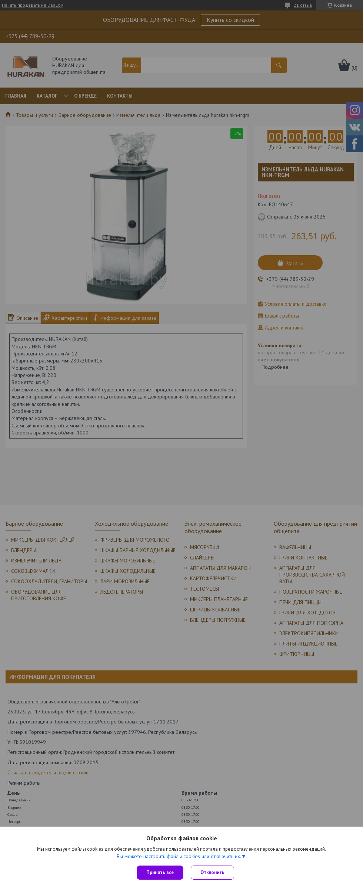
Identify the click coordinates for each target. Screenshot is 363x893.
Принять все (160, 872)
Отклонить (212, 872)
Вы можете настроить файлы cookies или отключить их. (179, 856)
